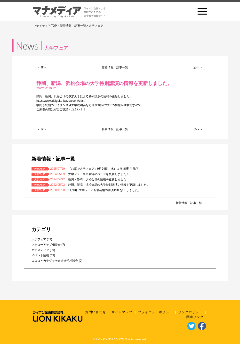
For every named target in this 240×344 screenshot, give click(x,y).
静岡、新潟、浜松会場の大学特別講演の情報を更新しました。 (109, 184)
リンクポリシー (190, 312)
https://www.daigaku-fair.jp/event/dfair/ (60, 100)
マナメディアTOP (45, 25)
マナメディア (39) (43, 250)
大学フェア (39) (42, 239)
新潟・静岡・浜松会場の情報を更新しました (97, 179)
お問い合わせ (95, 312)
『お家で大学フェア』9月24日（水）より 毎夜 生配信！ (105, 168)
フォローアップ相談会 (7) (48, 244)
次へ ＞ (198, 67)
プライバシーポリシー (155, 312)
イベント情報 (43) (43, 255)
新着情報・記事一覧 (73, 25)
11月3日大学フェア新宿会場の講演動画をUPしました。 (104, 190)
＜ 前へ (42, 67)
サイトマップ (122, 312)
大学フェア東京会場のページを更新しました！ (98, 174)
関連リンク (195, 317)
